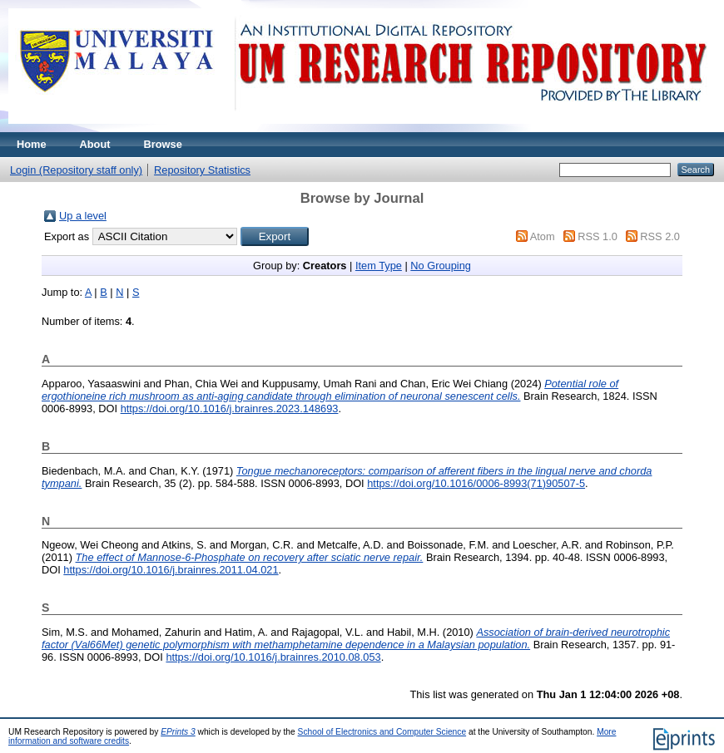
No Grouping (440, 265)
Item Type (378, 265)
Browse (163, 144)
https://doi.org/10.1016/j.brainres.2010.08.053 (273, 657)
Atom (542, 236)
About (95, 144)
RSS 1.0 (597, 236)
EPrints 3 (178, 731)
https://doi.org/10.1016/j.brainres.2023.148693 (230, 408)
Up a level (83, 215)
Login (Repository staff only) (76, 170)
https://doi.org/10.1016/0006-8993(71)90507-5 (476, 483)
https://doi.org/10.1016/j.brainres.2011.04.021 (170, 570)
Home (32, 144)
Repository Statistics (202, 170)
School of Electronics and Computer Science (382, 731)
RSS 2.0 (660, 236)
